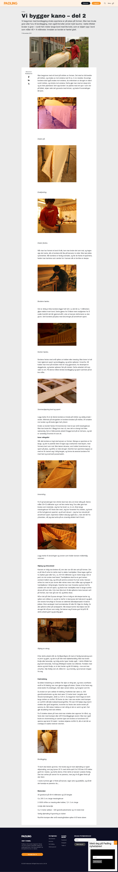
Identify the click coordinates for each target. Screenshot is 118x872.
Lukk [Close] (115, 842)
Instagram (63, 842)
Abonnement (52, 838)
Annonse (51, 841)
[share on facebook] (28, 77)
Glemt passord (52, 847)
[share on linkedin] (28, 80)
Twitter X (63, 845)
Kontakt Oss (32, 854)
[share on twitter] (29, 84)
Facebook (64, 840)
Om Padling (51, 844)
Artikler (23, 11)
